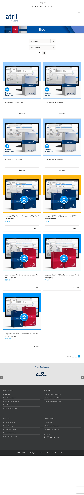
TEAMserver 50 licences (54, 159)
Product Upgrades (10, 398)
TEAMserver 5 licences (13, 159)
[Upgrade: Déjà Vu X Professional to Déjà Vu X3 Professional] (22, 194)
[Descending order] (53, 41)
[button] (1, 377)
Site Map (43, 453)
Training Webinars (10, 433)
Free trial (7, 394)
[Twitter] (48, 437)
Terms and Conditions (61, 453)
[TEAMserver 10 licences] (22, 80)
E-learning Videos (10, 429)
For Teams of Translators (53, 398)
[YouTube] (51, 437)
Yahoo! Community (11, 436)
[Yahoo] (58, 437)
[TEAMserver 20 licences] (62, 80)
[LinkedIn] (54, 437)
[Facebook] (45, 437)
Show (35, 48)
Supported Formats (11, 408)
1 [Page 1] (72, 356)
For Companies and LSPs (53, 401)
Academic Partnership (52, 429)
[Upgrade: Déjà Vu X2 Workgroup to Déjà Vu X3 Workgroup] (62, 252)
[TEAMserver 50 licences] (62, 137)
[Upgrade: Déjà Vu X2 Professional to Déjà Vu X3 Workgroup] (22, 252)
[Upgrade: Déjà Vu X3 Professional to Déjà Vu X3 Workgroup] (22, 311)
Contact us (48, 422)
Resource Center (10, 422)
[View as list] (44, 53)
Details (23, 113)
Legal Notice (50, 453)
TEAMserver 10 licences (14, 102)
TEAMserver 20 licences (54, 102)
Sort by (34, 41)
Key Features (9, 405)
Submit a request (10, 426)
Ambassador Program (52, 426)
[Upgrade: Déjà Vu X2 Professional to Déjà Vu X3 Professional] (62, 194)
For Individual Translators (53, 394)
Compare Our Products (12, 401)
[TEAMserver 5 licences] (22, 137)
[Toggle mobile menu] (79, 12)
